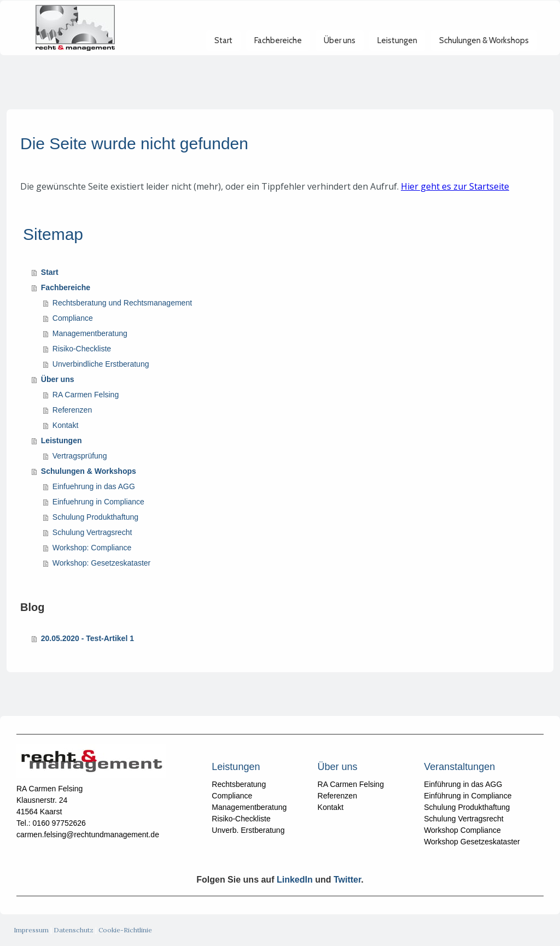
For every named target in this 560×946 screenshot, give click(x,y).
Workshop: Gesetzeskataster (101, 563)
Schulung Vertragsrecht (92, 532)
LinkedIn (295, 879)
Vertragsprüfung (79, 455)
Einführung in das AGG (463, 784)
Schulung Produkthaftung (95, 517)
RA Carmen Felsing (85, 394)
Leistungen (397, 50)
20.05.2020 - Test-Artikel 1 (87, 638)
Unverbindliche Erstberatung (100, 364)
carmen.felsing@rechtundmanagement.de (87, 834)
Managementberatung (89, 333)
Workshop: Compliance (91, 547)
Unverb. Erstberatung (248, 830)
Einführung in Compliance (467, 795)
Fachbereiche (278, 50)
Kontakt (65, 425)
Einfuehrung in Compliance (98, 501)
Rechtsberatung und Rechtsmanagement (122, 302)
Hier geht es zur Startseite (455, 186)
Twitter (347, 879)
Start (223, 50)
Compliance (72, 318)
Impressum (31, 930)
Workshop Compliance (462, 830)
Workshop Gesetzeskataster (472, 841)
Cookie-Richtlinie (125, 930)
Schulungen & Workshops (484, 50)
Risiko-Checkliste (81, 348)
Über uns (339, 50)
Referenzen (72, 410)
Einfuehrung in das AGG (93, 486)
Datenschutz (74, 930)
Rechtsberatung (239, 784)
